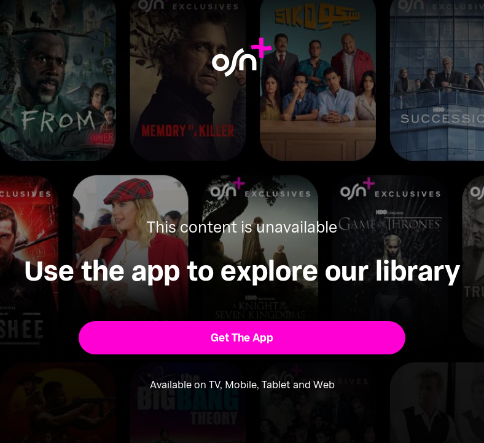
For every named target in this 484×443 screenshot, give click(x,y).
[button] (242, 337)
